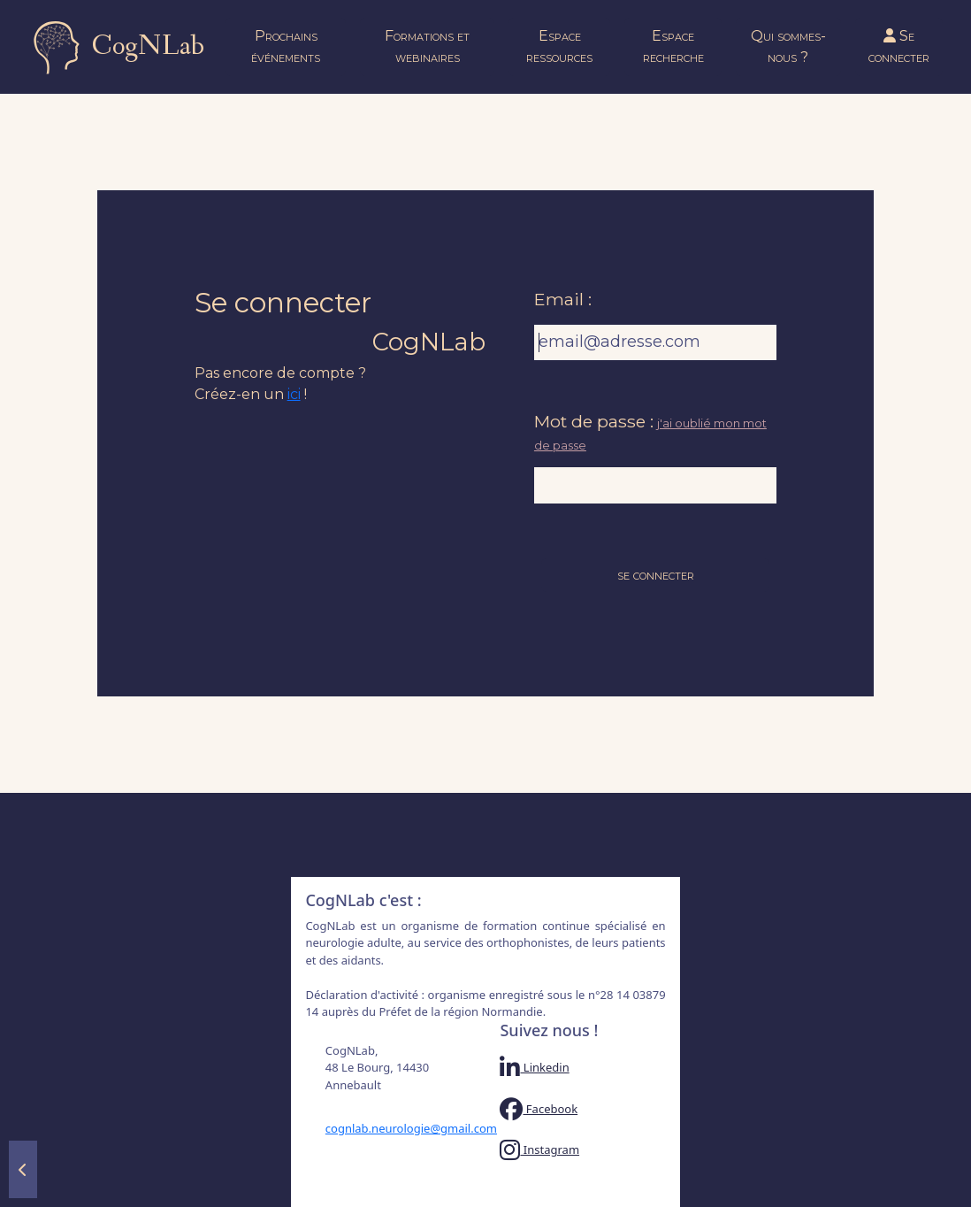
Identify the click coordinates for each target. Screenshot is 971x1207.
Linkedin (534, 1067)
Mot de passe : (594, 421)
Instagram (539, 1149)
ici (294, 394)
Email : (563, 299)
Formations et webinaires (427, 46)
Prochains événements (285, 46)
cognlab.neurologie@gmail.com (398, 1128)
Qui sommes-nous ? (788, 46)
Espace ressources (559, 46)
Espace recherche (673, 46)
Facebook (538, 1109)
